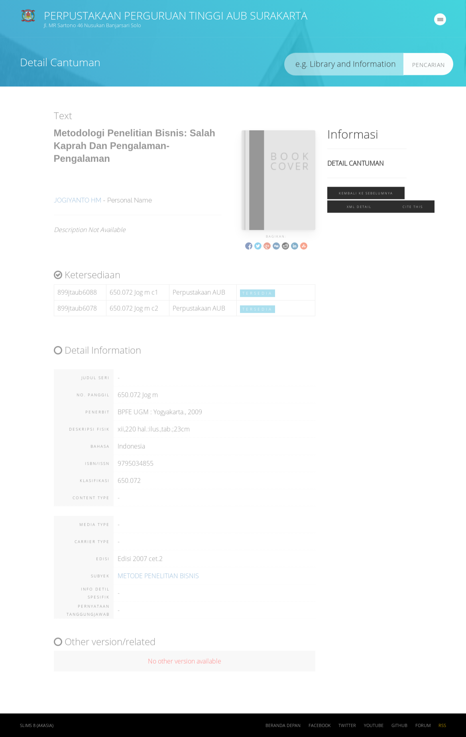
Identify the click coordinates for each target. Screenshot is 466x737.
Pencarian (428, 66)
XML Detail (359, 208)
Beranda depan (283, 726)
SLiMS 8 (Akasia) (36, 726)
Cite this (413, 208)
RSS (442, 726)
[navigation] (440, 21)
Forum (423, 726)
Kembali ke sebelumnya (366, 195)
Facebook (319, 726)
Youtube (373, 726)
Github (399, 726)
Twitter (347, 726)
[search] (344, 66)
